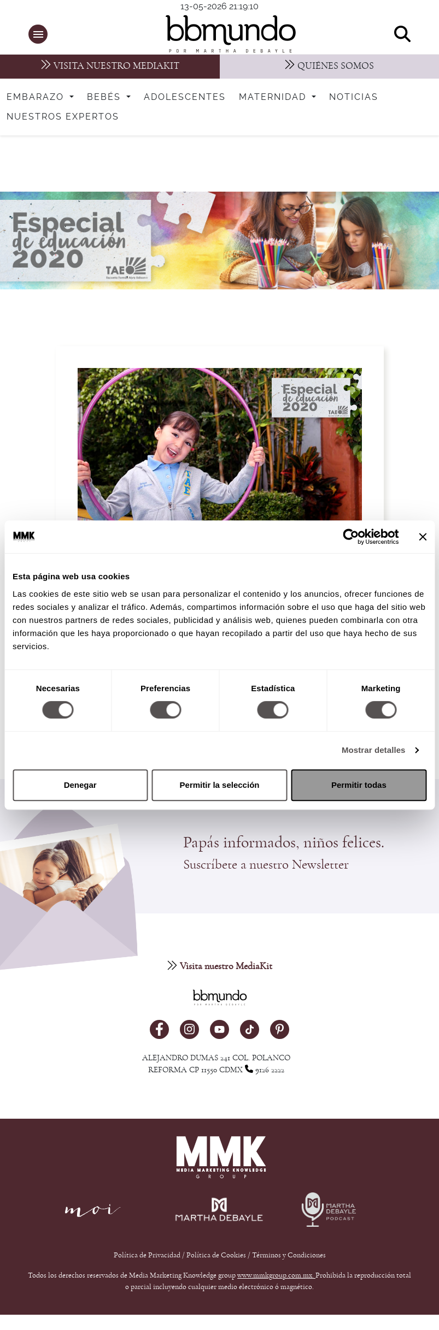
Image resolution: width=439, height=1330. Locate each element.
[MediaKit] (110, 66)
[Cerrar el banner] (422, 537)
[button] (38, 34)
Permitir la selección (220, 784)
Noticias (353, 97)
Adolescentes (185, 97)
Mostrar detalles (374, 750)
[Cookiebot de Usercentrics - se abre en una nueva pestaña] (351, 537)
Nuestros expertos (63, 116)
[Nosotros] (330, 66)
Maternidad (274, 97)
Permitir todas (359, 784)
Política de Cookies (216, 1258)
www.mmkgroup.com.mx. (276, 1279)
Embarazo (37, 97)
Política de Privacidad (148, 1258)
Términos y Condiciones (289, 1258)
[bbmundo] (225, 34)
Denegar (80, 784)
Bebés (105, 97)
